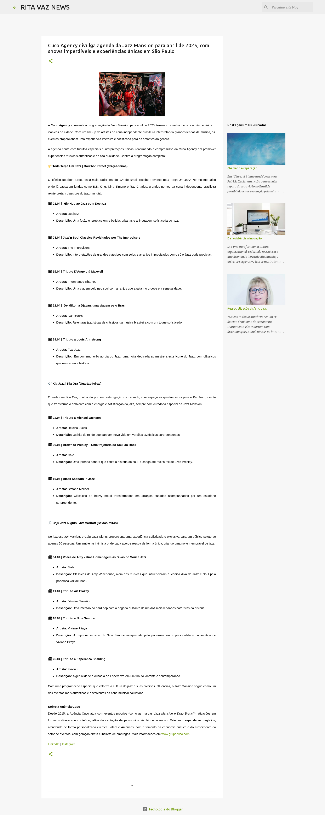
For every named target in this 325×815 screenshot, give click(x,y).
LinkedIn (53, 744)
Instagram (68, 744)
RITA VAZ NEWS (45, 7)
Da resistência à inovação (244, 238)
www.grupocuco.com (175, 734)
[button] (50, 61)
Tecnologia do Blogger (163, 809)
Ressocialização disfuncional (247, 308)
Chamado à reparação (242, 168)
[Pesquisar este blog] (291, 7)
